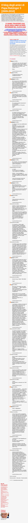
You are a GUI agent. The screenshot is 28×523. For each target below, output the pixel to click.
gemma (12, 257)
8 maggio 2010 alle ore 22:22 (17, 385)
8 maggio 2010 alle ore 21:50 (17, 352)
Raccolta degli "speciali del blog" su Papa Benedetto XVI (4, 500)
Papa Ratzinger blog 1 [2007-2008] (4, 507)
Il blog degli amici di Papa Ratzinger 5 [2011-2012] (5, 492)
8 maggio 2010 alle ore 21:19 (17, 240)
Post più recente (13, 477)
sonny (12, 72)
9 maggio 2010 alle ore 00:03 (17, 410)
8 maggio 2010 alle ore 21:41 (17, 327)
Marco (12, 61)
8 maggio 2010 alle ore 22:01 (17, 366)
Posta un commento (13, 476)
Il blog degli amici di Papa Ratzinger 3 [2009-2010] (12, 8)
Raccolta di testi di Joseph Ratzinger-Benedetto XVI (4, 498)
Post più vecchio (24, 477)
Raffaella (13, 79)
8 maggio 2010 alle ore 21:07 (17, 158)
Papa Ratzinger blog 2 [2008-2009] (4, 505)
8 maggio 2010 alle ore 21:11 (17, 193)
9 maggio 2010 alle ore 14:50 (17, 474)
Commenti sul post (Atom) (18, 480)
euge (12, 284)
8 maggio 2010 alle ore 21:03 (17, 120)
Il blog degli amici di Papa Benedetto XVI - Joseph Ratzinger (4, 487)
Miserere (13, 406)
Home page (18, 477)
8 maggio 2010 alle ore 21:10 (17, 165)
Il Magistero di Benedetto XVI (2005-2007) (5, 496)
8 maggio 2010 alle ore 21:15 (17, 220)
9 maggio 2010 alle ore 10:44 (17, 448)
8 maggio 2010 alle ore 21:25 (17, 275)
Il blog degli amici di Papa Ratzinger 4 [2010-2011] (5, 503)
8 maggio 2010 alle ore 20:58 (17, 99)
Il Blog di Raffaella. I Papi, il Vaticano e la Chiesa (4, 490)
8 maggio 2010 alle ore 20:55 (17, 77)
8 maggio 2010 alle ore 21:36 (17, 300)
